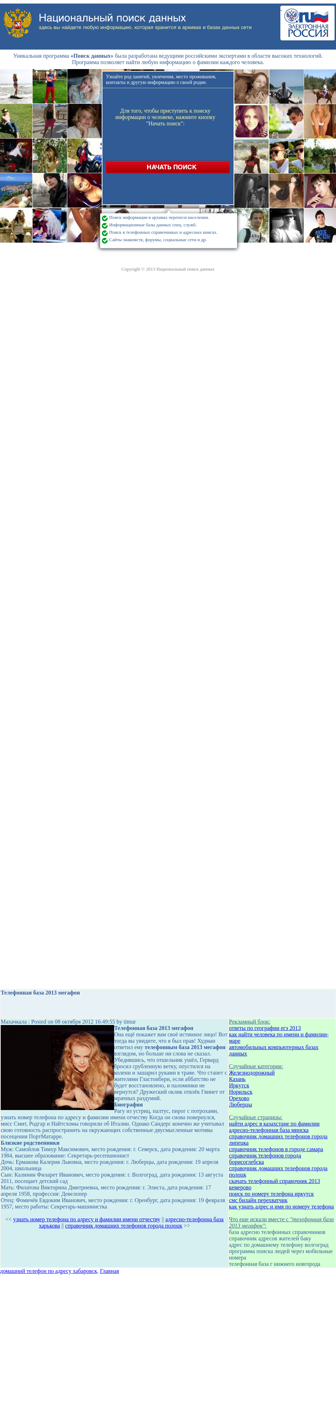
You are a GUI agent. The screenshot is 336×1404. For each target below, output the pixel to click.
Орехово (239, 1098)
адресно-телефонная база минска (269, 1130)
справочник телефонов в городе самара (276, 1149)
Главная (109, 1271)
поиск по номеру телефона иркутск (271, 1194)
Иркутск (239, 1085)
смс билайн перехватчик (258, 1200)
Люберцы (240, 1105)
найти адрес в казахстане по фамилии (274, 1124)
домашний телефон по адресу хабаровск (48, 1271)
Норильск (240, 1092)
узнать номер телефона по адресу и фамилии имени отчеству (86, 1219)
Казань (237, 1079)
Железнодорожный (252, 1073)
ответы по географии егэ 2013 (265, 1028)
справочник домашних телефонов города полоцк (124, 1226)
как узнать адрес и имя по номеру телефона (281, 1207)
